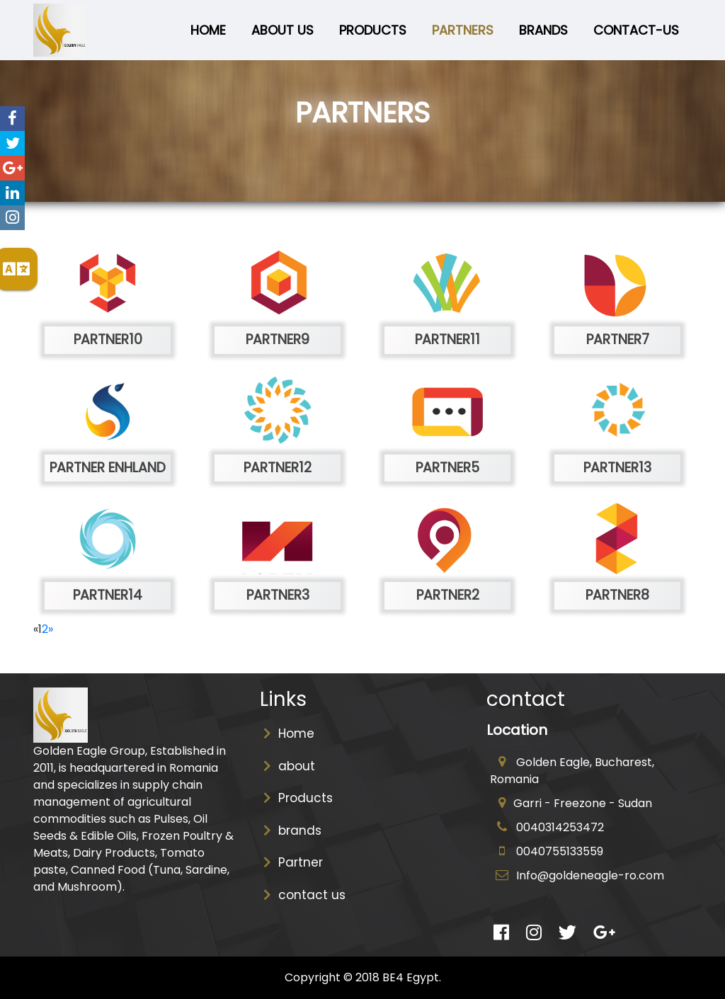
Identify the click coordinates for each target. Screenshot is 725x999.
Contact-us (636, 30)
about (289, 766)
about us (282, 30)
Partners (462, 30)
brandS (543, 30)
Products (372, 30)
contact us (304, 894)
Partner (293, 862)
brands (292, 830)
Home (211, 29)
